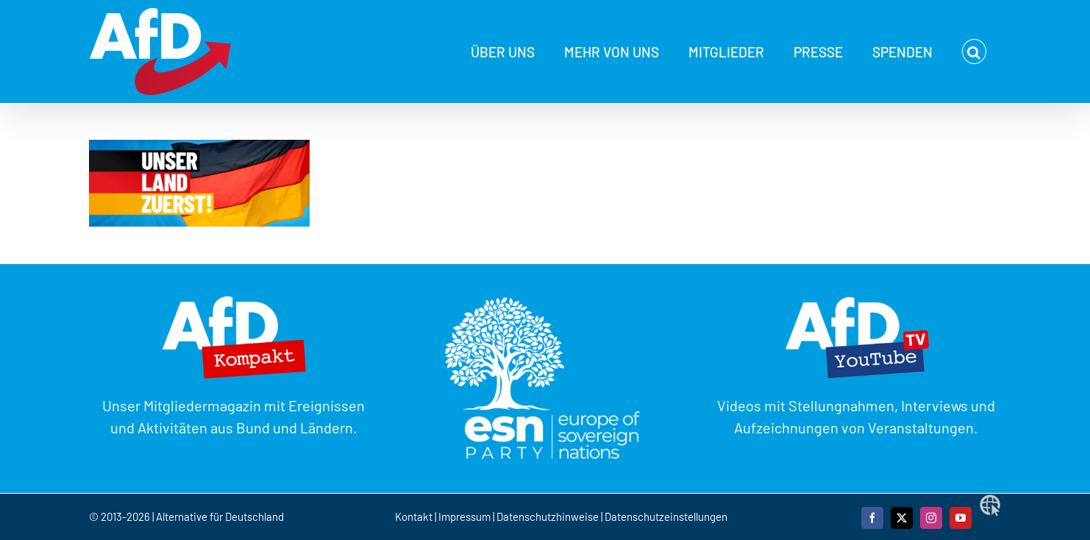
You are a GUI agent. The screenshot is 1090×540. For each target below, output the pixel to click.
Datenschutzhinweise (547, 516)
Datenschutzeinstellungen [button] (666, 516)
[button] (974, 51)
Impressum (464, 516)
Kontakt (415, 516)
